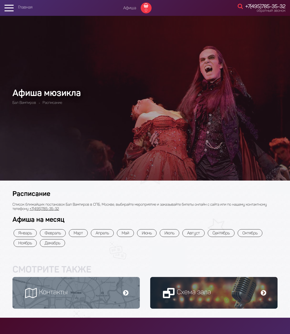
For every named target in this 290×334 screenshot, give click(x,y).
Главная (25, 7)
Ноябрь (25, 243)
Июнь (147, 233)
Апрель (102, 233)
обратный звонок (271, 10)
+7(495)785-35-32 (265, 6)
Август (193, 233)
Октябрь (250, 233)
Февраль (53, 233)
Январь (25, 233)
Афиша (129, 7)
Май (125, 233)
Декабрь (52, 243)
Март (78, 233)
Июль (169, 233)
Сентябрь (221, 233)
